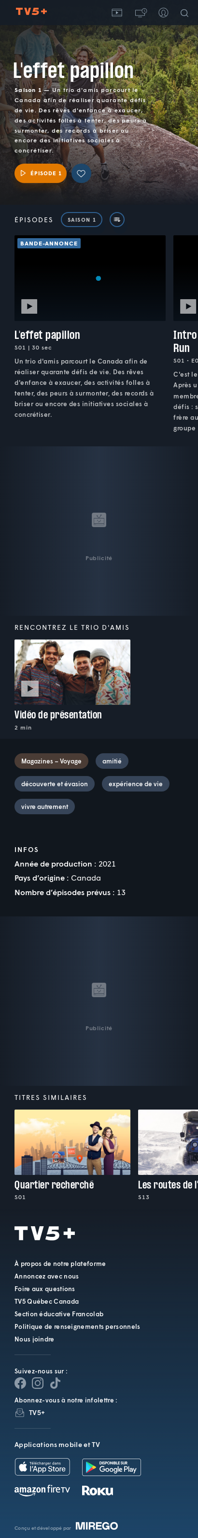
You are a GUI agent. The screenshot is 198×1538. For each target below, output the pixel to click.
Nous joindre (34, 1339)
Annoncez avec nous (46, 1276)
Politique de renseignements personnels (77, 1326)
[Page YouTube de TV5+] (55, 1383)
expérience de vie (136, 784)
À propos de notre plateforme (60, 1263)
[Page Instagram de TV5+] (37, 1383)
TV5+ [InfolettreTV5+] (37, 1412)
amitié (112, 761)
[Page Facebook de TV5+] (20, 1383)
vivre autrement (44, 806)
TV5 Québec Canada (46, 1301)
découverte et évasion (54, 784)
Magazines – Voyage (51, 761)
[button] (140, 12)
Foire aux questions (44, 1289)
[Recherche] (186, 12)
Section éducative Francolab (58, 1314)
